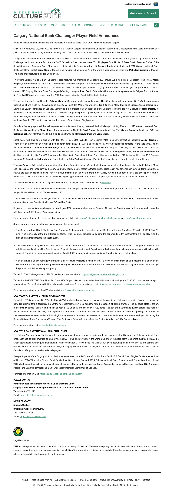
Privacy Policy (133, 480)
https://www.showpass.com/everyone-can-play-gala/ (124, 284)
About (25, 480)
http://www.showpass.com (138, 218)
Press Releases (46, 25)
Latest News (22, 25)
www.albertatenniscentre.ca (52, 325)
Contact (90, 25)
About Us (106, 25)
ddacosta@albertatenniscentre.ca (36, 395)
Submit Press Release (65, 480)
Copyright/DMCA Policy (111, 480)
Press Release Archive (41, 480)
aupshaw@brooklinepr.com (33, 416)
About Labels (70, 25)
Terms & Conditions (87, 480)
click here (106, 182)
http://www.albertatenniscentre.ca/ (77, 290)
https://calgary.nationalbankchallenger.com (101, 218)
